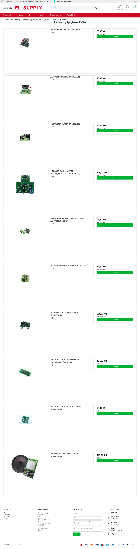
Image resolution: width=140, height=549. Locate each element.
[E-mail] (87, 518)
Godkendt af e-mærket (64, 1)
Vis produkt (115, 36)
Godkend (76, 534)
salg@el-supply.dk (116, 530)
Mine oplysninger (9, 516)
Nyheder (20, 15)
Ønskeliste (7, 515)
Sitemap (40, 530)
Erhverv (136, 1)
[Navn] (87, 513)
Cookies (40, 526)
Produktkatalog (7, 15)
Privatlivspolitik (42, 528)
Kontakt (41, 15)
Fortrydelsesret (71, 15)
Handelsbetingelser (55, 15)
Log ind (6, 518)
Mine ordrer (7, 513)
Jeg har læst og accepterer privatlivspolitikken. (86, 529)
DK (122, 1)
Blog (39, 516)
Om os (31, 15)
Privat (130, 1)
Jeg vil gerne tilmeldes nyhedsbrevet (88, 522)
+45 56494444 (115, 524)
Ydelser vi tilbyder (43, 520)
